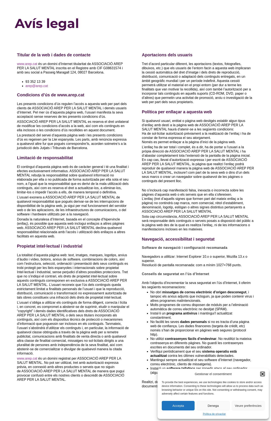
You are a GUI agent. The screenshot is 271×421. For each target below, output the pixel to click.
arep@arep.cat (36, 86)
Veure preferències (248, 405)
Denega (213, 405)
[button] (262, 374)
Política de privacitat (214, 414)
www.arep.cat (27, 64)
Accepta (178, 405)
